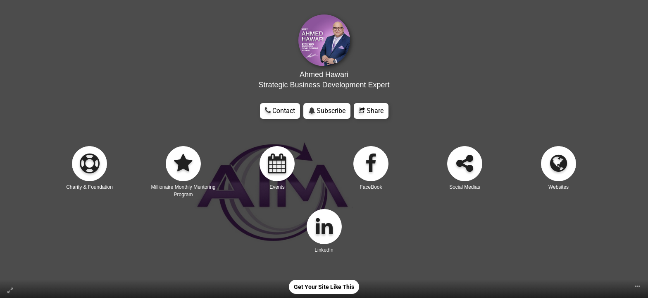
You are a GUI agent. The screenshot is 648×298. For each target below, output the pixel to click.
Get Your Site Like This (324, 287)
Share (371, 111)
